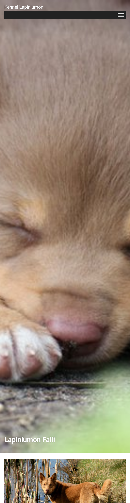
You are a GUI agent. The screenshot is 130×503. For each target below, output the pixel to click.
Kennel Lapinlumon (23, 7)
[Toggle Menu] (121, 15)
